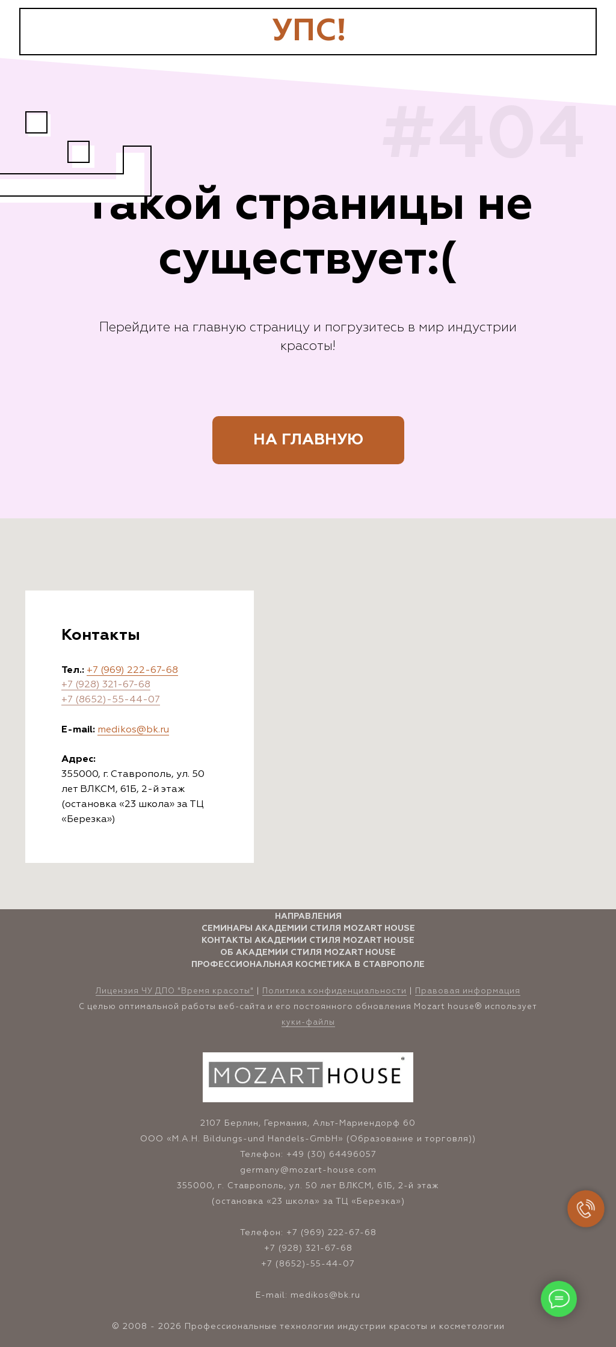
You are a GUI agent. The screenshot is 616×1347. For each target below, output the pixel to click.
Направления (308, 916)
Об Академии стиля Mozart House (308, 952)
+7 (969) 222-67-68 (132, 670)
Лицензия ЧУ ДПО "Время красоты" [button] (175, 991)
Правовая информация (467, 991)
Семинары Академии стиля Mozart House (308, 928)
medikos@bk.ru (133, 730)
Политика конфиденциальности (334, 991)
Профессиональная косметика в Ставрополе (308, 964)
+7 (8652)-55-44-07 (110, 700)
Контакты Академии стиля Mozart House (308, 940)
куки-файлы (308, 1022)
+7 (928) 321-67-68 (105, 685)
